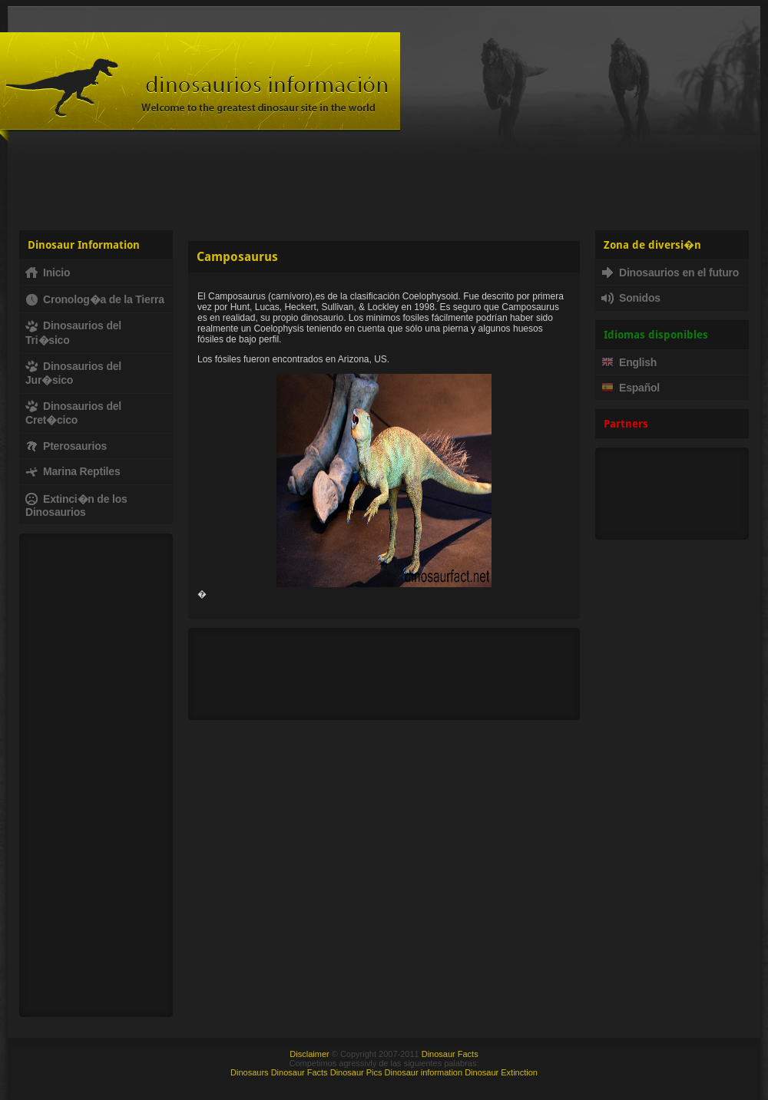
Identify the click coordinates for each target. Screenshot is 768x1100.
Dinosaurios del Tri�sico (73, 332)
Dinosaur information (424, 1072)
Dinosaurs (249, 1072)
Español (630, 388)
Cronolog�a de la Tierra (94, 299)
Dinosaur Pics (356, 1072)
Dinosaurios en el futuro (670, 272)
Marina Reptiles (72, 471)
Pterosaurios (66, 446)
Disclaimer (309, 1054)
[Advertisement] (384, 184)
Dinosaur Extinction (501, 1072)
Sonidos (630, 298)
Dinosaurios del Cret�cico (73, 413)
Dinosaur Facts (450, 1054)
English (629, 362)
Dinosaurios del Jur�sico (73, 373)
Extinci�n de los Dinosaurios (76, 505)
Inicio (47, 272)
